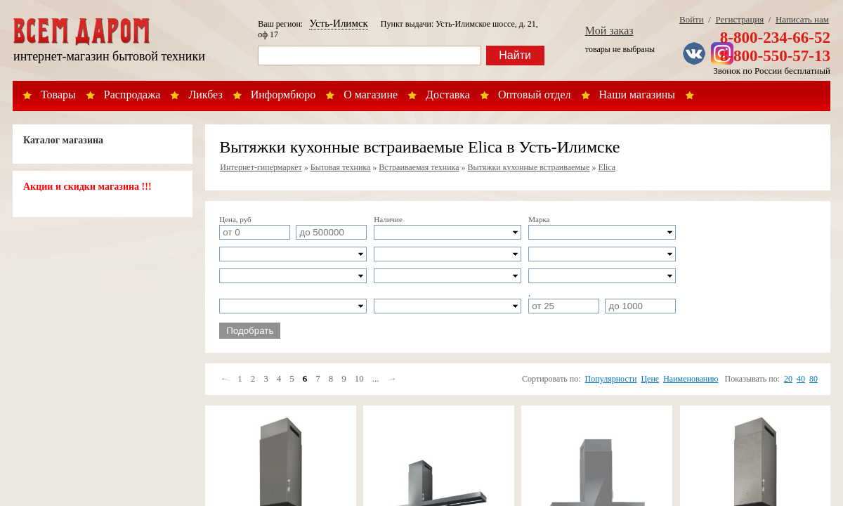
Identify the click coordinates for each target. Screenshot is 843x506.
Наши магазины (637, 94)
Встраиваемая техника (419, 167)
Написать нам (802, 19)
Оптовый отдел (534, 94)
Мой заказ (609, 31)
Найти (515, 55)
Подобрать (249, 330)
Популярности (611, 379)
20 (788, 379)
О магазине (371, 94)
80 (813, 379)
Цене (650, 379)
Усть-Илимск (338, 23)
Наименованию (690, 379)
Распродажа (132, 94)
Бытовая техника (341, 167)
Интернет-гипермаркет (261, 167)
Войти (691, 19)
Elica (606, 167)
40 (801, 379)
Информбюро (283, 94)
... (375, 378)
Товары (58, 94)
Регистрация (739, 19)
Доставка (448, 94)
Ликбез (205, 94)
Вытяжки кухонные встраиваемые (529, 167)
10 (359, 378)
